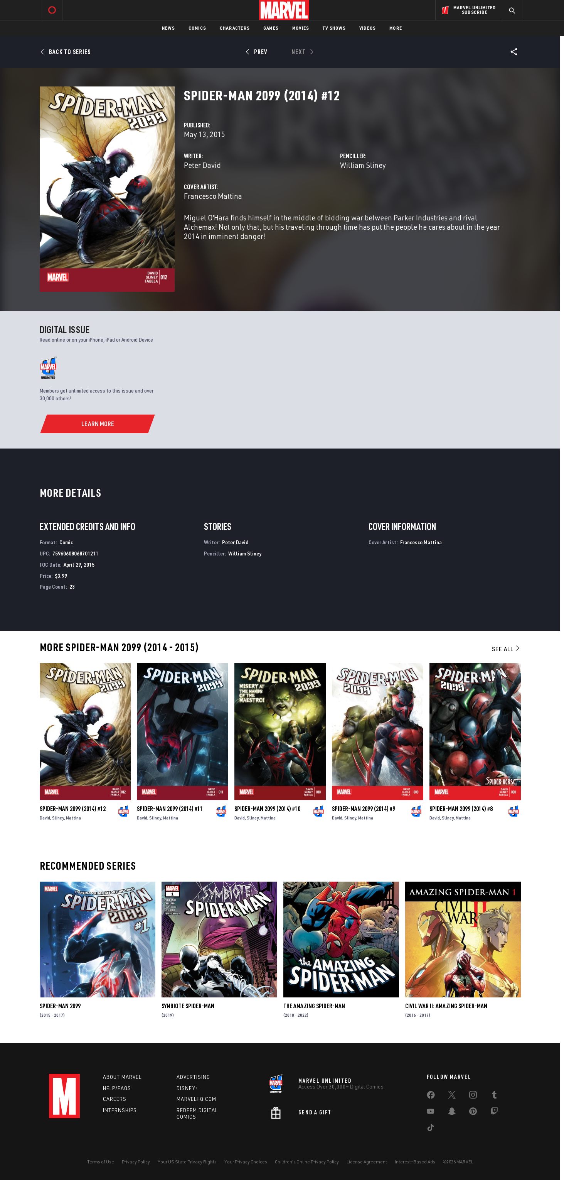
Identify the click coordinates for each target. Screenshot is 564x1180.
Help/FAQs (117, 1088)
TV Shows (334, 28)
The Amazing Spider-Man (314, 1006)
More (395, 28)
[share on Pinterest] (473, 1113)
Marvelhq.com (196, 1099)
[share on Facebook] (431, 1096)
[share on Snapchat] (452, 1113)
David (45, 818)
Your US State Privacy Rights (187, 1162)
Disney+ (188, 1088)
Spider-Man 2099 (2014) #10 (267, 809)
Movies (300, 28)
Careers (114, 1099)
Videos (367, 28)
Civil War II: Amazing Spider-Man (446, 1006)
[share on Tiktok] (430, 1129)
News (168, 28)
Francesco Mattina (213, 195)
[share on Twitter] (452, 1096)
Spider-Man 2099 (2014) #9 (363, 809)
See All (506, 649)
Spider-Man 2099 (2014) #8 (461, 809)
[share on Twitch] (494, 1113)
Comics (197, 28)
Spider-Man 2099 (60, 1006)
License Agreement (367, 1162)
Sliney (58, 818)
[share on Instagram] (473, 1096)
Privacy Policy (136, 1162)
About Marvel (122, 1077)
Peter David (202, 165)
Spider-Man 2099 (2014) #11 (170, 809)
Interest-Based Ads (415, 1162)
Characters (234, 28)
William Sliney (363, 165)
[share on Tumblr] (494, 1096)
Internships (120, 1110)
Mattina (73, 818)
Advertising (193, 1077)
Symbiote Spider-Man (188, 1006)
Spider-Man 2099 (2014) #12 (73, 809)
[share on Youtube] (430, 1113)
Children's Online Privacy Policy (307, 1162)
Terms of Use (100, 1162)
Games (270, 28)
